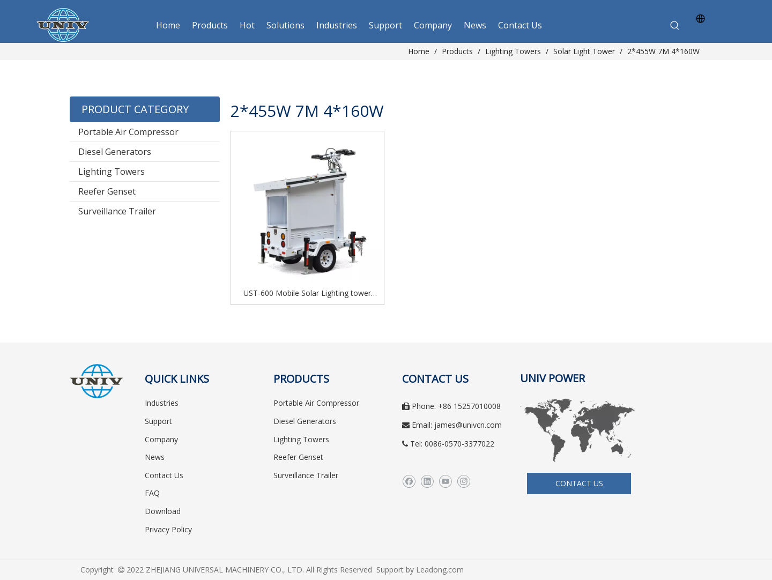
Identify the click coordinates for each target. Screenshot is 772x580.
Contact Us (164, 475)
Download (163, 511)
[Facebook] (408, 481)
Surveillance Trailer (117, 211)
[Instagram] (463, 481)
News (155, 457)
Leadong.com (440, 569)
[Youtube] (445, 481)
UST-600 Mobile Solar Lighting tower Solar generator (307, 294)
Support (158, 421)
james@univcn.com (468, 425)
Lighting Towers (111, 171)
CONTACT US (579, 483)
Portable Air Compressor (128, 132)
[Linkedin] (427, 481)
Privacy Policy (168, 529)
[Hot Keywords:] (675, 25)
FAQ (152, 493)
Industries (162, 403)
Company (161, 439)
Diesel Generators (114, 152)
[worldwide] (579, 430)
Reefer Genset (107, 191)
